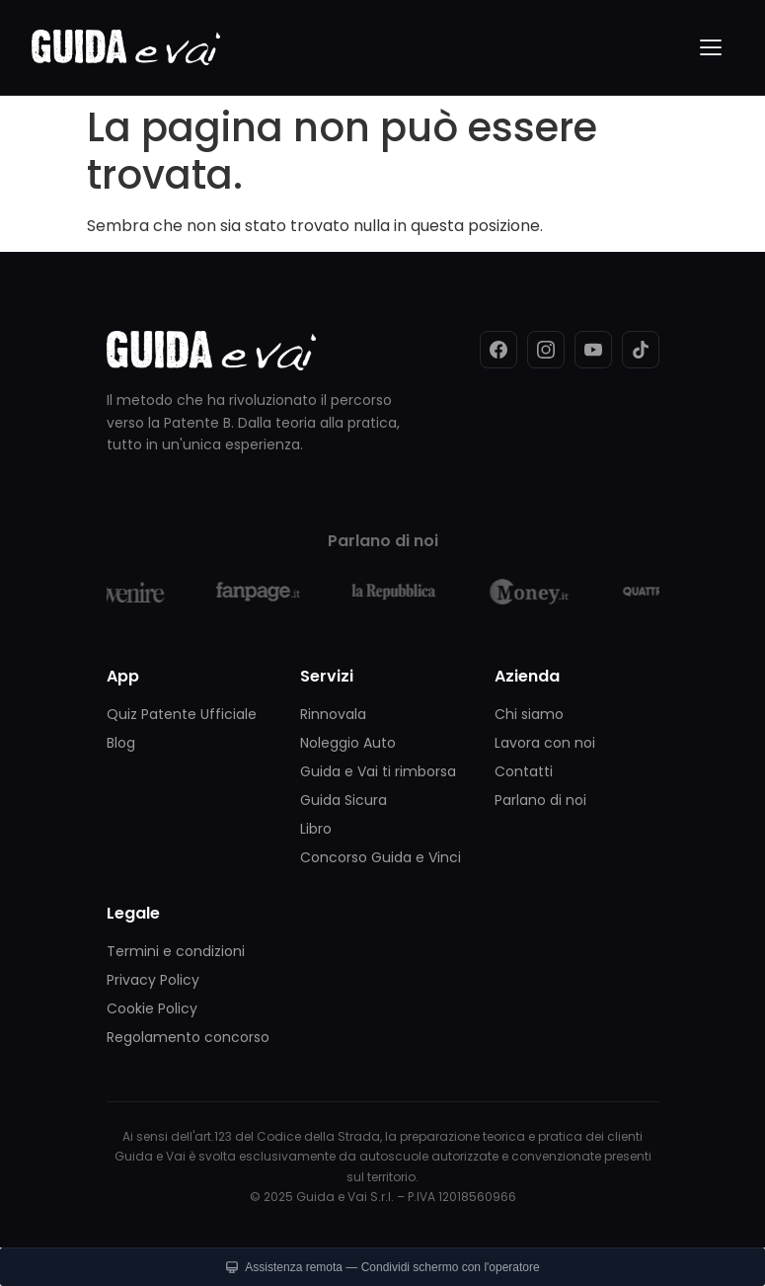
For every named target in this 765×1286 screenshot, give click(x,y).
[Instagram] (546, 349)
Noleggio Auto (348, 743)
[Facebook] (498, 349)
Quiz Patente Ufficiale (182, 714)
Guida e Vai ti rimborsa (378, 771)
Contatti (524, 771)
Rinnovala (333, 714)
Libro (316, 829)
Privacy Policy (153, 980)
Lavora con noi (545, 743)
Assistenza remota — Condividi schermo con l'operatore (382, 1267)
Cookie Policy (152, 1008)
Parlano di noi (540, 800)
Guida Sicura (343, 800)
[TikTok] (640, 349)
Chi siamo (529, 714)
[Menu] (711, 47)
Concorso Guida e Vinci (380, 857)
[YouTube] (593, 349)
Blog (121, 743)
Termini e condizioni (176, 951)
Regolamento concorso (188, 1037)
